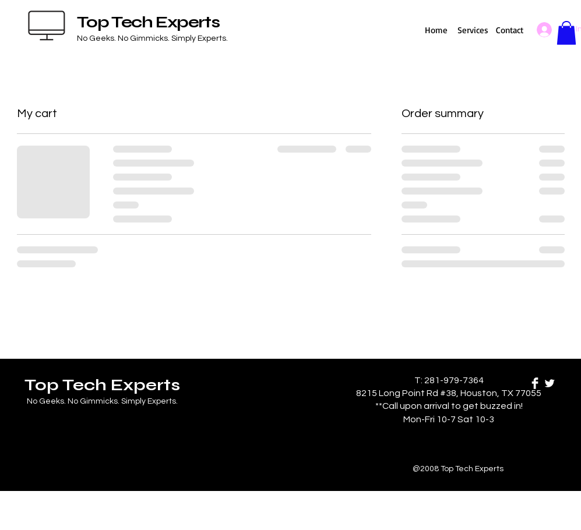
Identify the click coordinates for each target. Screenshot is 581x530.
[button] (566, 33)
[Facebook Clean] (535, 383)
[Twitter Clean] (549, 383)
